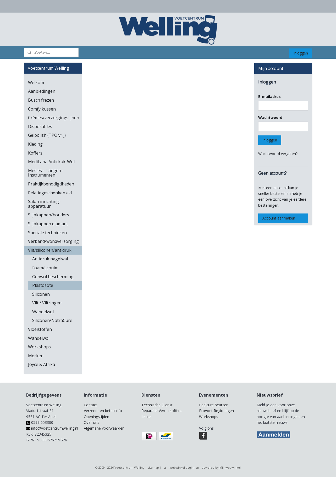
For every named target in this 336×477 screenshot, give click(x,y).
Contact (90, 404)
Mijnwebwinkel (230, 467)
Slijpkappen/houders (48, 215)
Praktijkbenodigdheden (51, 184)
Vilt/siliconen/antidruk (49, 250)
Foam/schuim (45, 268)
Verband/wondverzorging (53, 241)
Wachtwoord (270, 117)
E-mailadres (269, 96)
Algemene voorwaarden (104, 428)
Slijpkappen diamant (48, 224)
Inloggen (300, 53)
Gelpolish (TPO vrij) (47, 135)
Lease (146, 416)
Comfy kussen (42, 109)
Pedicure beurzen (213, 404)
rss (164, 467)
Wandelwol (43, 312)
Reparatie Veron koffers (161, 410)
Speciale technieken (47, 232)
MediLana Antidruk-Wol (51, 162)
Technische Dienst (157, 404)
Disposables (40, 126)
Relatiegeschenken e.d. (50, 193)
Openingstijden (96, 416)
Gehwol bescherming (53, 276)
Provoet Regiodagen (216, 410)
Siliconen (41, 294)
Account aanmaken (278, 218)
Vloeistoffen (40, 329)
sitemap (153, 467)
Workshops (39, 347)
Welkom (36, 82)
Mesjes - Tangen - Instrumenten (46, 173)
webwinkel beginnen (184, 467)
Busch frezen (41, 100)
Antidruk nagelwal (50, 259)
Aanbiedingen (41, 91)
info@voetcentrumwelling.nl (52, 428)
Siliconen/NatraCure (52, 320)
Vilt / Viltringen (47, 303)
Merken (35, 356)
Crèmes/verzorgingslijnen (53, 117)
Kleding (35, 144)
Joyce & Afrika (41, 364)
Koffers (35, 153)
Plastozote (42, 285)
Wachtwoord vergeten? (278, 153)
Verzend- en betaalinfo (103, 410)
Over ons (91, 422)
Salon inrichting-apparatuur (44, 204)
